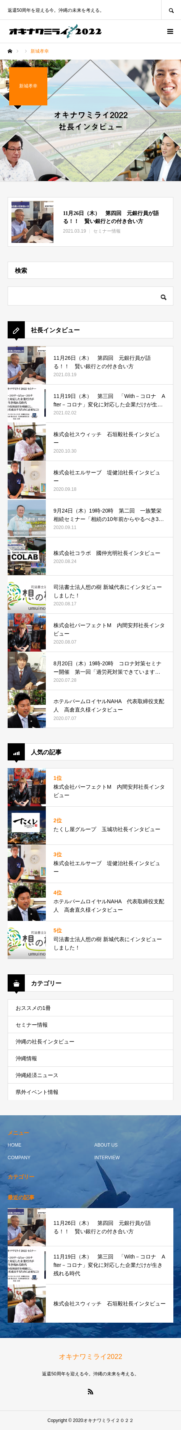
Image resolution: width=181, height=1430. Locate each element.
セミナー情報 (32, 1025)
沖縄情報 (26, 1058)
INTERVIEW (107, 1157)
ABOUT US (106, 1145)
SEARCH (171, 9)
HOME (14, 1145)
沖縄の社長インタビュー (45, 1042)
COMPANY (19, 1157)
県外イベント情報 (37, 1092)
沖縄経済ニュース (37, 1075)
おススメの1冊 (33, 1008)
